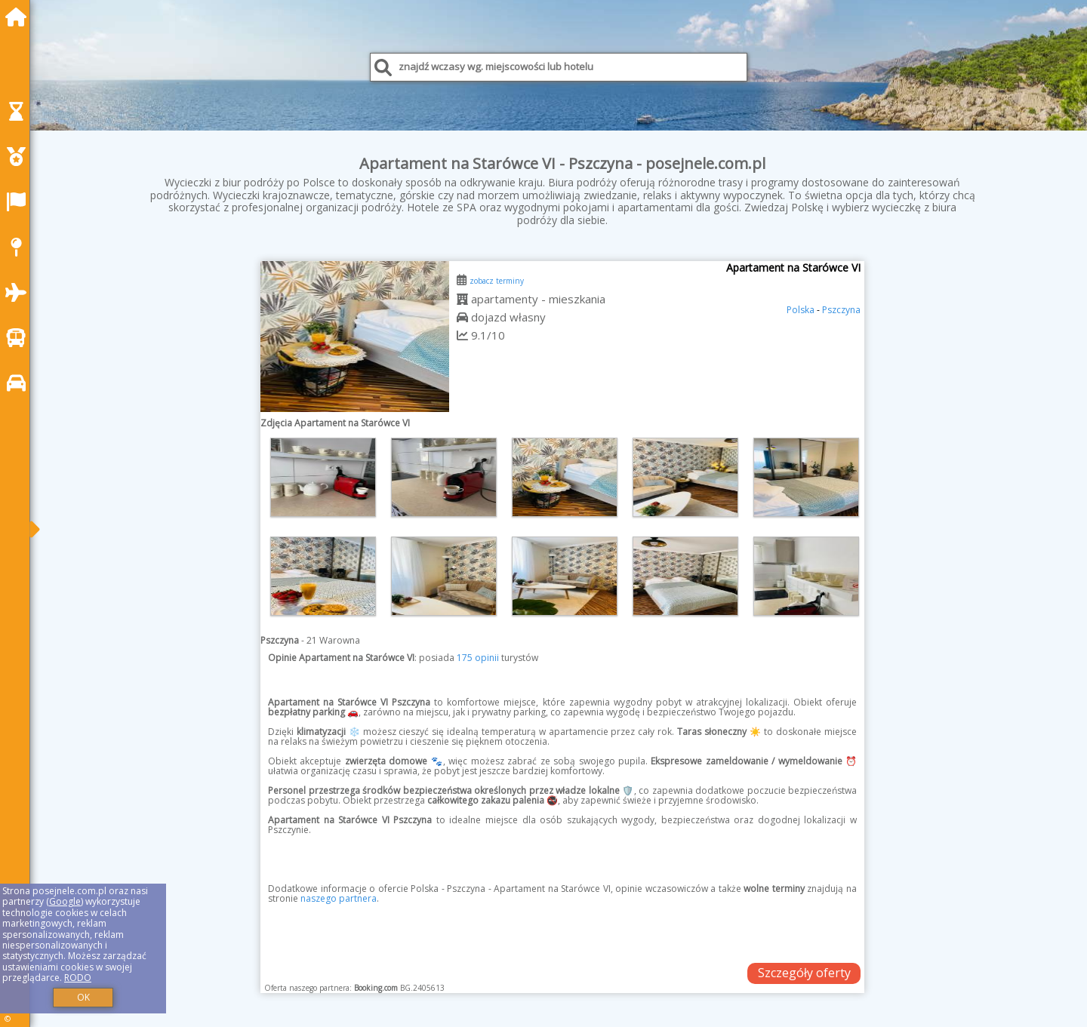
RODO (77, 977)
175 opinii (478, 657)
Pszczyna (841, 309)
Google (65, 901)
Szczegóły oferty (804, 972)
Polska (800, 309)
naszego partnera (338, 898)
